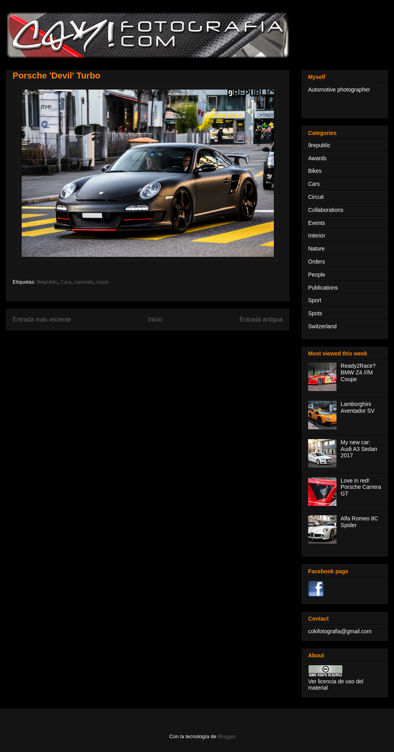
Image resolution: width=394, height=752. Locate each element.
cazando (83, 282)
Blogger (226, 736)
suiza (102, 282)
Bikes (315, 171)
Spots (315, 313)
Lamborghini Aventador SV (358, 407)
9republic (47, 282)
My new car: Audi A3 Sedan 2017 (359, 449)
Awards (317, 158)
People (316, 274)
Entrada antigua (261, 319)
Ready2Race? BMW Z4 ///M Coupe (358, 372)
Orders (316, 261)
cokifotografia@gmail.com (340, 631)
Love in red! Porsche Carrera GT (361, 487)
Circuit (316, 197)
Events (316, 223)
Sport (314, 300)
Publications (323, 287)
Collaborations (326, 210)
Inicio (155, 319)
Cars (65, 282)
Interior (316, 235)
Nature (316, 248)
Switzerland (322, 326)
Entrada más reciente (42, 319)
